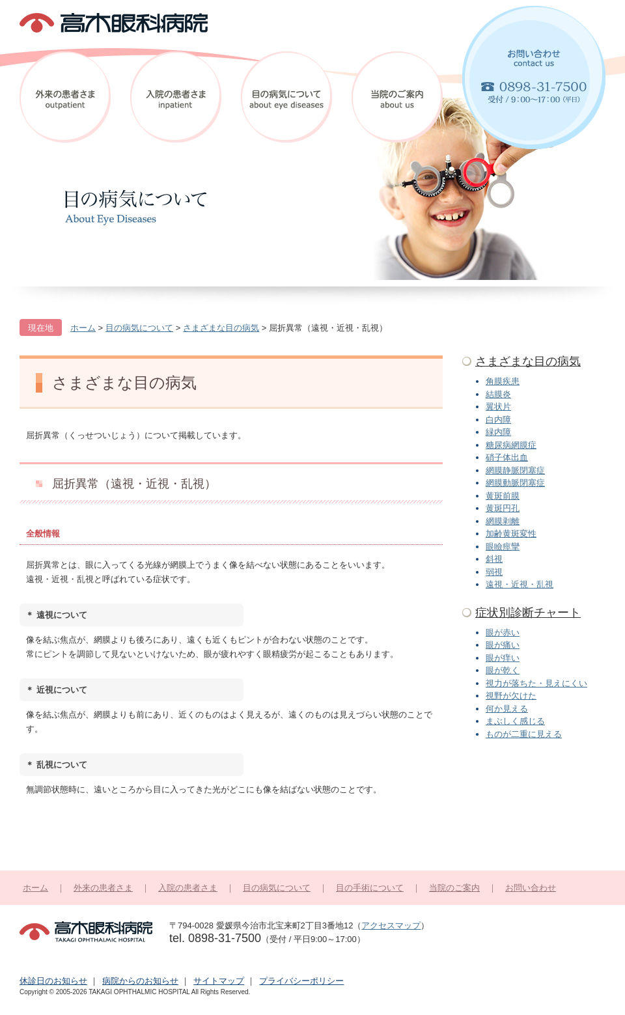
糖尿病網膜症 (511, 445)
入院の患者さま (175, 97)
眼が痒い (503, 658)
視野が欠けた (511, 696)
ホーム (35, 888)
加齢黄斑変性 (511, 533)
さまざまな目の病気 (528, 361)
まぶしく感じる (515, 721)
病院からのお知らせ (140, 981)
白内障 (498, 419)
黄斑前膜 (503, 496)
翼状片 (498, 406)
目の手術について (370, 888)
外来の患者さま (65, 97)
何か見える (507, 709)
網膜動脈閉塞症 (515, 483)
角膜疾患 (503, 381)
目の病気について (286, 97)
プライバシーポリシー (301, 981)
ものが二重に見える (524, 734)
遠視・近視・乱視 (519, 584)
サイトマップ (218, 981)
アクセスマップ (391, 925)
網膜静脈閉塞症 (515, 470)
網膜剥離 (503, 521)
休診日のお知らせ (53, 981)
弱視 (494, 572)
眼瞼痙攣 (503, 546)
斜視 (494, 559)
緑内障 (498, 432)
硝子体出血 (507, 457)
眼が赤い (503, 632)
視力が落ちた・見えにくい (536, 683)
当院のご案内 (397, 97)
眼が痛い (503, 645)
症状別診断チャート (528, 612)
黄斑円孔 (503, 508)
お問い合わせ (533, 77)
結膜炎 (498, 394)
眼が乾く (503, 670)
